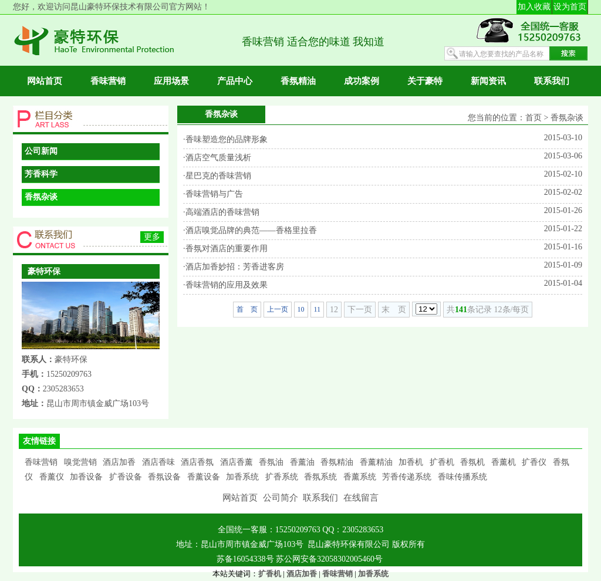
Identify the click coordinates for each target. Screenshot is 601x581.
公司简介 (280, 497)
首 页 (247, 309)
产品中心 (234, 81)
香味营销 (108, 81)
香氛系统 (320, 476)
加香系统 (242, 476)
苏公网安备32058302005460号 (329, 559)
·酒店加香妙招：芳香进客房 (233, 266)
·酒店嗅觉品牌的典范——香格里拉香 (250, 230)
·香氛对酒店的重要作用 (225, 248)
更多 (152, 236)
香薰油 (302, 462)
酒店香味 (158, 462)
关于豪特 (425, 81)
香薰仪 (51, 476)
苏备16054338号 (246, 559)
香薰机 (503, 462)
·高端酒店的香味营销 (221, 212)
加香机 (411, 462)
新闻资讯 (488, 81)
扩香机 (442, 462)
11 (317, 309)
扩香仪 (534, 462)
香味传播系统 (462, 476)
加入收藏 (534, 6)
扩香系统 (281, 476)
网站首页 (44, 81)
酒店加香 (119, 462)
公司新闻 (41, 151)
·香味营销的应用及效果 (225, 285)
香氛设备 (164, 476)
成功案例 (361, 81)
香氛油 (271, 462)
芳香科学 (41, 174)
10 (301, 309)
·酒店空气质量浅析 (217, 157)
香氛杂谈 (41, 196)
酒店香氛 (197, 462)
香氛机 (472, 462)
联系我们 (551, 81)
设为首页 (569, 6)
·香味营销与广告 (213, 194)
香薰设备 (203, 476)
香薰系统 (359, 476)
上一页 (277, 309)
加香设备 (86, 476)
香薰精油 (376, 462)
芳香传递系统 (406, 476)
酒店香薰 (236, 462)
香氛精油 (298, 81)
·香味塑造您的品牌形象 (225, 139)
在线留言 (361, 497)
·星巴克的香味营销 (217, 175)
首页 (533, 117)
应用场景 (171, 81)
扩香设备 (125, 476)
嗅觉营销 (80, 462)
